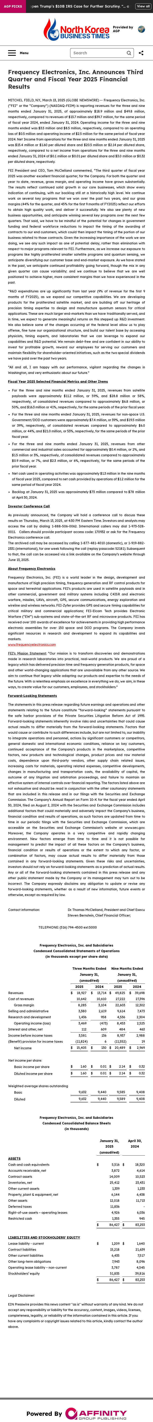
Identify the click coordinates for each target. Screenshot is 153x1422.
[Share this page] (141, 53)
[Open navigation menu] (18, 53)
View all (143, 6)
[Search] (97, 53)
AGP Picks (13, 6)
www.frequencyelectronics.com (32, 645)
